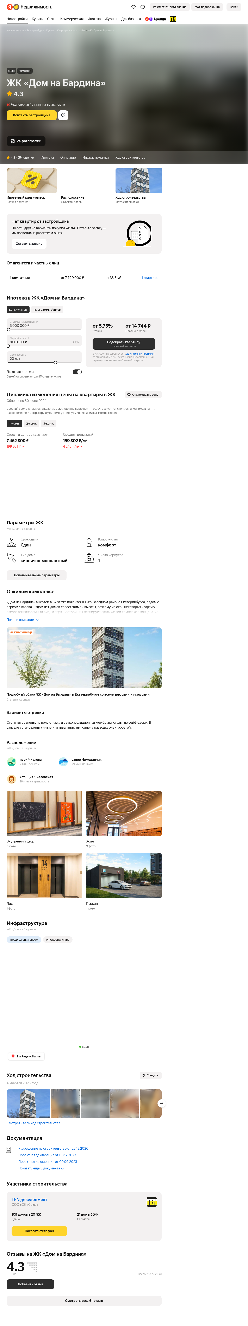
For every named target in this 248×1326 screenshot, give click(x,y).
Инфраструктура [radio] (57, 939)
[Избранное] (133, 7)
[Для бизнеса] (131, 19)
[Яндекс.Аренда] (155, 19)
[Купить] (37, 19)
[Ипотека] (94, 19)
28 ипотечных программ (140, 353)
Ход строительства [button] (130, 157)
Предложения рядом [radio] (24, 939)
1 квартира (150, 278)
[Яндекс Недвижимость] (32, 7)
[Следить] (151, 1075)
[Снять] (51, 19)
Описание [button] (68, 157)
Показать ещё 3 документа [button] (41, 1168)
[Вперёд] (161, 1103)
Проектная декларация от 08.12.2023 (47, 1155)
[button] (142, 7)
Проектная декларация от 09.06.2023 (47, 1162)
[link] (234, 7)
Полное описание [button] (23, 620)
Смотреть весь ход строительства (33, 1123)
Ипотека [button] (47, 157)
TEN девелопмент (29, 1199)
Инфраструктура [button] (95, 157)
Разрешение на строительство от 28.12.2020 (53, 1148)
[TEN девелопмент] (172, 19)
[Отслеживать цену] (143, 394)
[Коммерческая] (72, 19)
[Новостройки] (18, 19)
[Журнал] (111, 19)
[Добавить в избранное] (63, 115)
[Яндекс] (10, 7)
